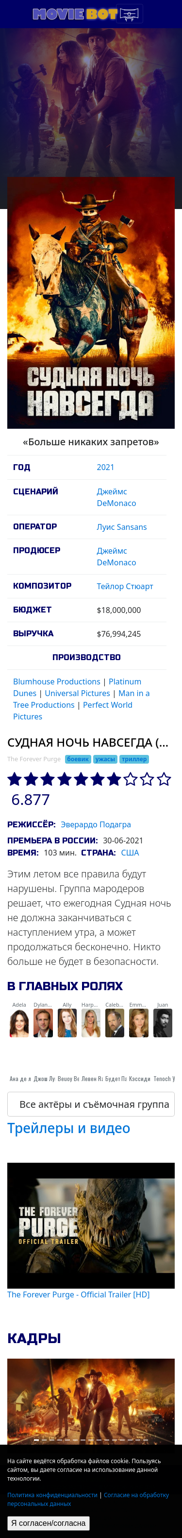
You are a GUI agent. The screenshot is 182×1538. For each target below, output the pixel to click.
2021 (106, 467)
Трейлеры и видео (69, 1128)
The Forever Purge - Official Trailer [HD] (78, 1294)
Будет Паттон (121, 1078)
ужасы (106, 759)
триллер (134, 759)
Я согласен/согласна (48, 1523)
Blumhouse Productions (56, 681)
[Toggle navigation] (129, 13)
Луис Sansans (122, 527)
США (130, 852)
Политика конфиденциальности (52, 1495)
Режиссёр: (31, 824)
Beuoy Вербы (74, 1078)
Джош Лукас (48, 1078)
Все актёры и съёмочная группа (94, 1104)
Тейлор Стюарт (125, 586)
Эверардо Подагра (96, 824)
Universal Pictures (77, 693)
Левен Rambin (99, 1078)
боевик (78, 759)
